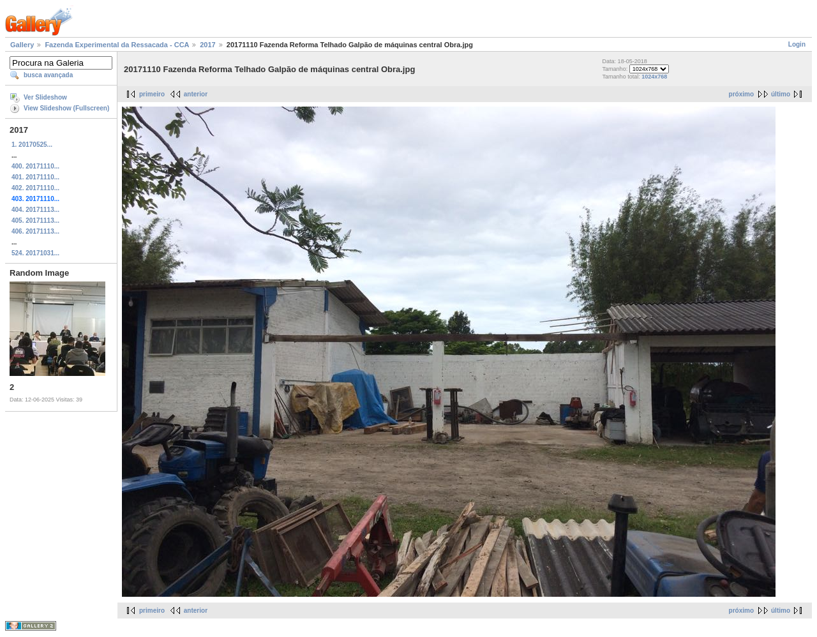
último (780, 94)
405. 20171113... (35, 220)
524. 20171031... (35, 253)
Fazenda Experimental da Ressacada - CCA (117, 45)
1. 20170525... (31, 144)
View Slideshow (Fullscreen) (66, 108)
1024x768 (654, 76)
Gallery (22, 45)
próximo (741, 94)
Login (797, 44)
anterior (195, 94)
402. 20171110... (35, 187)
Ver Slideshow (45, 97)
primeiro (152, 94)
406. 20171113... (35, 231)
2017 (207, 45)
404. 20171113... (35, 209)
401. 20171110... (35, 177)
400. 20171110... (35, 166)
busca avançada (48, 75)
